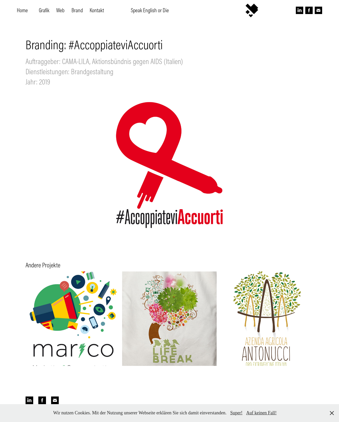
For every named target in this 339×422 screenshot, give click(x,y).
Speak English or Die (150, 10)
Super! (236, 412)
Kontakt (97, 10)
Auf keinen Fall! (261, 412)
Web (60, 10)
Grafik (44, 10)
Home (22, 10)
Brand (77, 10)
